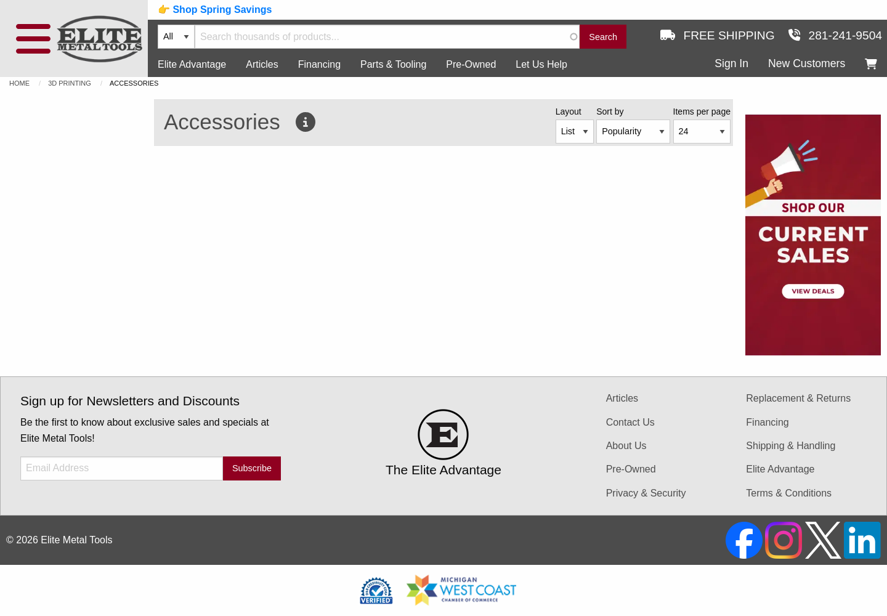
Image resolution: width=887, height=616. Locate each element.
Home (19, 83)
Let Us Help (541, 64)
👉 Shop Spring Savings (215, 9)
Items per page (702, 111)
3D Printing (69, 83)
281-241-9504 (835, 35)
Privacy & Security (646, 493)
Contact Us (630, 422)
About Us (626, 445)
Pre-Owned (471, 64)
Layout (568, 111)
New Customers (806, 63)
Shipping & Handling (790, 445)
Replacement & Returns (798, 398)
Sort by (609, 111)
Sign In (731, 63)
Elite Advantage (192, 64)
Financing (319, 64)
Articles (262, 64)
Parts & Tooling (393, 64)
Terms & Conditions (789, 493)
